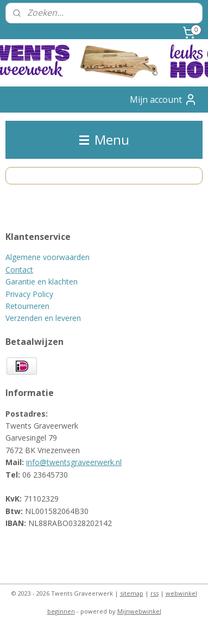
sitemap (131, 593)
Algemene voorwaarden (47, 257)
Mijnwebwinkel (139, 611)
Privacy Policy (29, 294)
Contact (19, 269)
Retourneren (27, 306)
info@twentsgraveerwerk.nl (74, 462)
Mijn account (163, 99)
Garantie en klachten (41, 281)
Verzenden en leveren (43, 318)
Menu (104, 140)
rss (154, 593)
